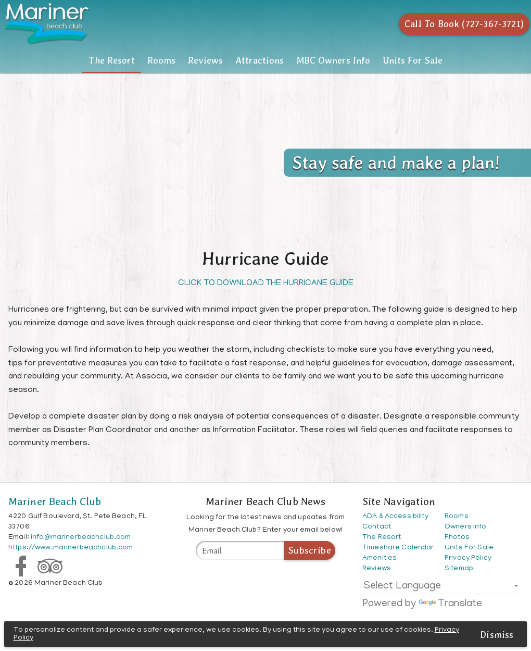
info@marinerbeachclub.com (81, 538)
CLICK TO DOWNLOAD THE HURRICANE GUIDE (265, 283)
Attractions (273, 60)
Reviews (191, 60)
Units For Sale (469, 548)
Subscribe (309, 550)
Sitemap (459, 569)
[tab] (43, 60)
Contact (376, 527)
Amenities (379, 558)
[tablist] (265, 60)
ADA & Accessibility (395, 517)
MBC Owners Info (374, 60)
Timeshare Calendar (398, 548)
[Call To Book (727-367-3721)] (460, 24)
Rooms (120, 60)
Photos (457, 538)
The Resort (43, 60)
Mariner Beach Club (54, 501)
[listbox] (442, 588)
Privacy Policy (468, 558)
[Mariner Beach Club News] (240, 550)
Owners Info (466, 527)
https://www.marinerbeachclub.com (70, 548)
